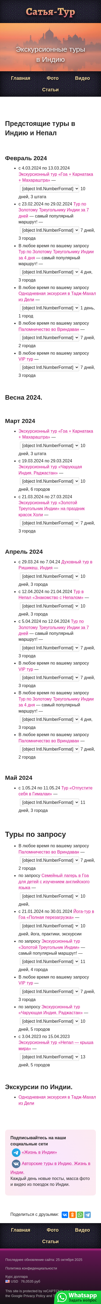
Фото (52, 78)
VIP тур (26, 359)
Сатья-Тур (50, 11)
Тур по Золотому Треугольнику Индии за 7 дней (54, 210)
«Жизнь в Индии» (34, 1152)
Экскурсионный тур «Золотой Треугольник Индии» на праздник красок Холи (52, 508)
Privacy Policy (34, 1296)
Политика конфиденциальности (31, 1268)
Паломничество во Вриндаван (49, 329)
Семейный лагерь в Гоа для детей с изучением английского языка (54, 881)
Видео (82, 78)
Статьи (50, 89)
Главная (20, 78)
